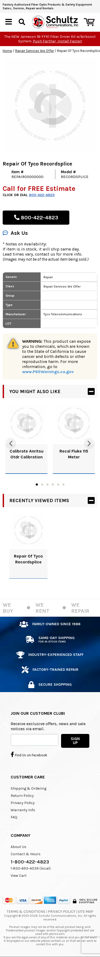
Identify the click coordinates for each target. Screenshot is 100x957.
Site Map (85, 911)
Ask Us (15, 233)
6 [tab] (63, 484)
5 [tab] (58, 484)
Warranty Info (23, 810)
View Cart (19, 875)
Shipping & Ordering (28, 788)
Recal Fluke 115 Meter (73, 454)
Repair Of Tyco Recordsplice (28, 559)
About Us (18, 847)
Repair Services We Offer (34, 51)
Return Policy (22, 795)
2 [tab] (42, 484)
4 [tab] (53, 484)
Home (7, 51)
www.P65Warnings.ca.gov (48, 371)
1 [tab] (37, 484)
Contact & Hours (26, 854)
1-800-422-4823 (30, 862)
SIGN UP (75, 740)
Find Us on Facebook (29, 754)
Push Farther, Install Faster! (57, 41)
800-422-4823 (42, 195)
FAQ (14, 817)
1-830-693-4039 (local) (31, 868)
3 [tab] (47, 484)
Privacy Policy (23, 803)
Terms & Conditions (26, 911)
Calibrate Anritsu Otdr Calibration (26, 454)
